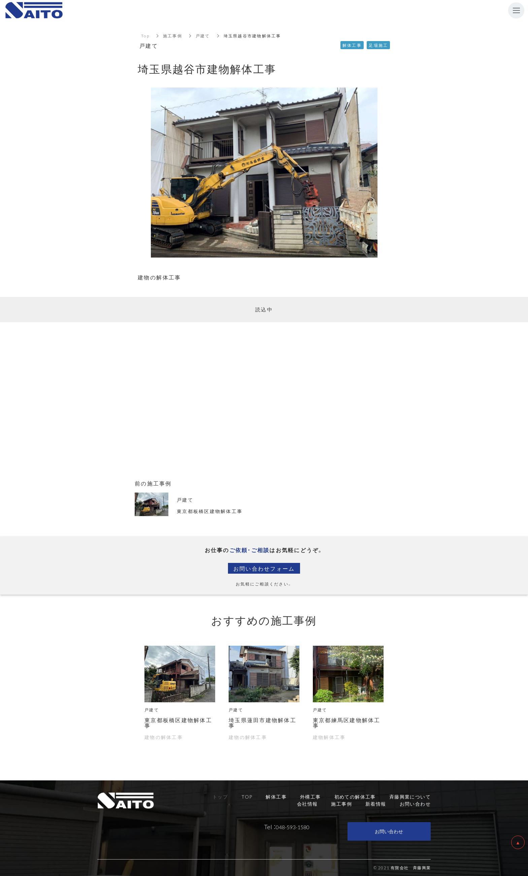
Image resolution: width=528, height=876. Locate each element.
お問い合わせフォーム (264, 568)
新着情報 (375, 803)
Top (145, 36)
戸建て (203, 36)
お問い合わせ (389, 831)
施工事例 (172, 36)
